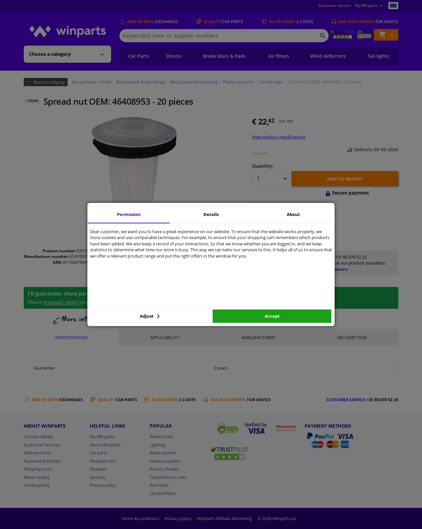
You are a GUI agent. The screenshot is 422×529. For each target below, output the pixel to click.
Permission (129, 214)
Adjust (150, 316)
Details (211, 214)
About (293, 214)
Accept (272, 316)
